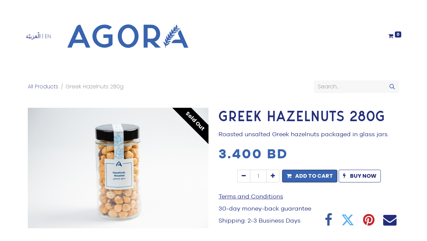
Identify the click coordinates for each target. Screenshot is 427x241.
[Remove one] (243, 176)
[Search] (392, 86)
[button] (309, 176)
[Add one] (272, 176)
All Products (43, 86)
